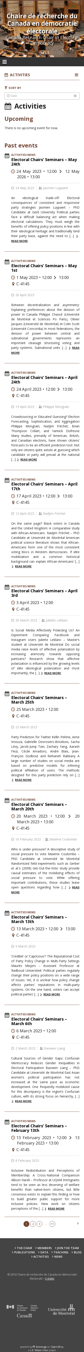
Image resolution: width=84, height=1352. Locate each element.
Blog (78, 1252)
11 (52, 1224)
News (58, 1257)
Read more (28, 460)
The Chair (24, 1248)
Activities (41, 1257)
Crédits (49, 1279)
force (41, 1346)
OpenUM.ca (57, 1346)
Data (44, 1252)
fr (42, 53)
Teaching (61, 1252)
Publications (24, 1252)
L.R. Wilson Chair (39, 1350)
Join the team (68, 1248)
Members (44, 1248)
